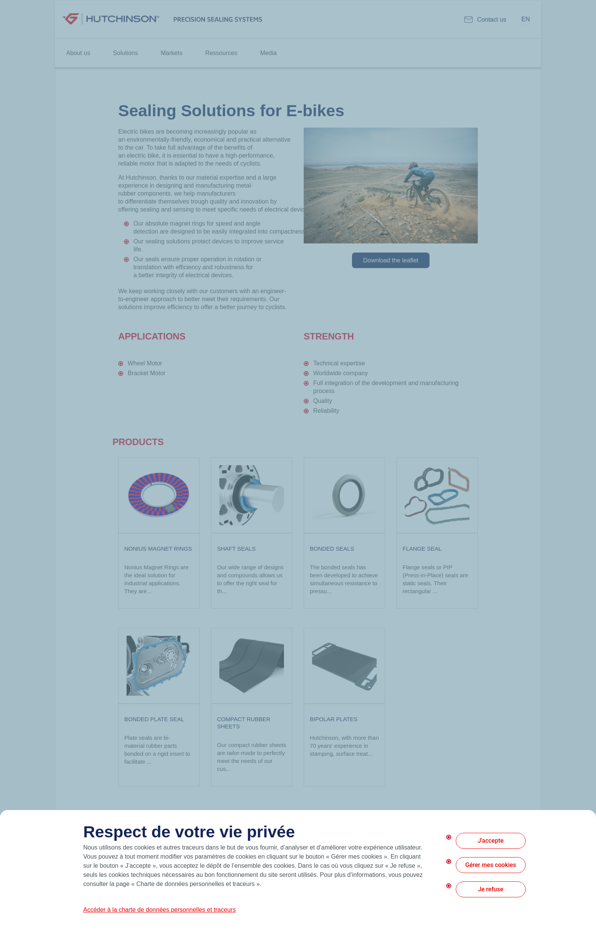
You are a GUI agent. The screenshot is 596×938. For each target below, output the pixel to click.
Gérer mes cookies (490, 865)
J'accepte (491, 840)
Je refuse (490, 889)
